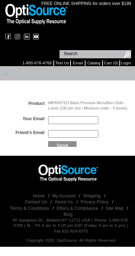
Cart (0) (111, 63)
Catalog (93, 63)
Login (126, 63)
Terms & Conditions (30, 208)
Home (39, 195)
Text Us (62, 63)
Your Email (33, 118)
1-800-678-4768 (37, 63)
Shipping (92, 195)
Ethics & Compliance (78, 208)
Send (62, 145)
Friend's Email (30, 132)
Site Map (115, 208)
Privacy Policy (95, 201)
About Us (64, 201)
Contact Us (36, 201)
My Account (64, 195)
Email (78, 63)
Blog (67, 214)
